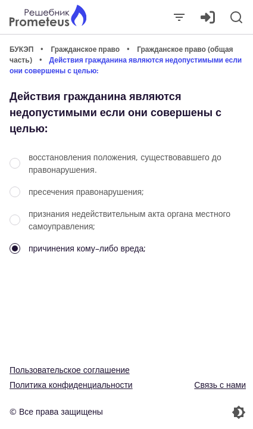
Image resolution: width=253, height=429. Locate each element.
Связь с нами (220, 384)
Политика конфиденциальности (71, 384)
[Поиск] (236, 17)
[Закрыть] (179, 17)
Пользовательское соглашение (70, 369)
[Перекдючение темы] (187, 412)
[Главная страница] (48, 17)
